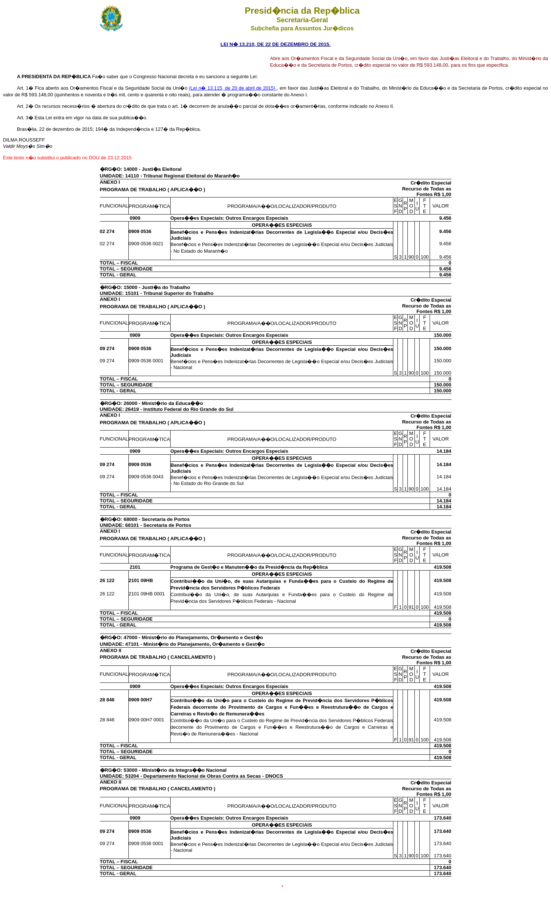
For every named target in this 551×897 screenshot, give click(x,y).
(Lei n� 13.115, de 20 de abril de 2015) (233, 88)
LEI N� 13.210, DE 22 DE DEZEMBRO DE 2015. (275, 44)
